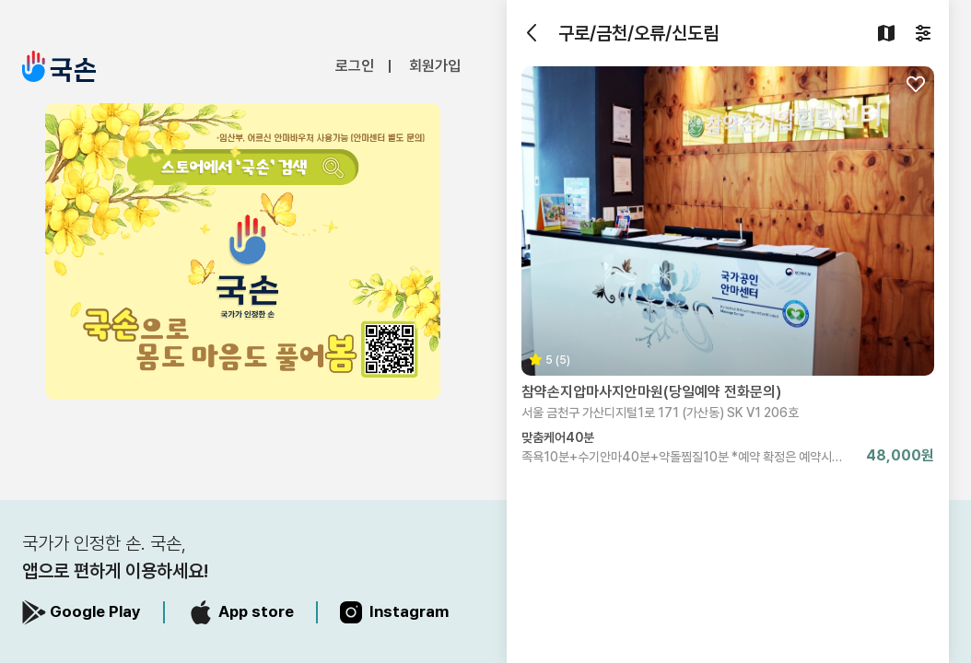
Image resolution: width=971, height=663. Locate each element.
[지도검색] (886, 33)
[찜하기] (916, 85)
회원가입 (435, 66)
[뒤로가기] (532, 33)
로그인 (354, 66)
